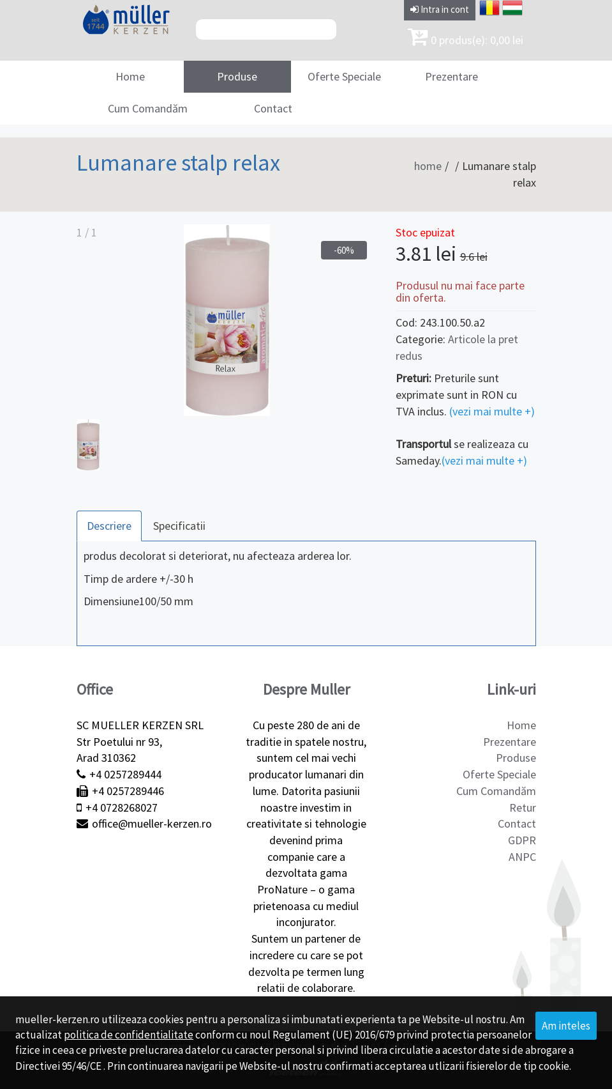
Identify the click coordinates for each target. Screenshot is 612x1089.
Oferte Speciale (344, 76)
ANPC (522, 856)
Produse (237, 76)
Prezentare (451, 76)
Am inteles (566, 1026)
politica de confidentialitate (128, 1035)
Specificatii (179, 525)
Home (130, 76)
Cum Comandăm (148, 108)
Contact (273, 108)
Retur (522, 807)
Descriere (109, 525)
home (428, 165)
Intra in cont (439, 9)
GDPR (522, 840)
